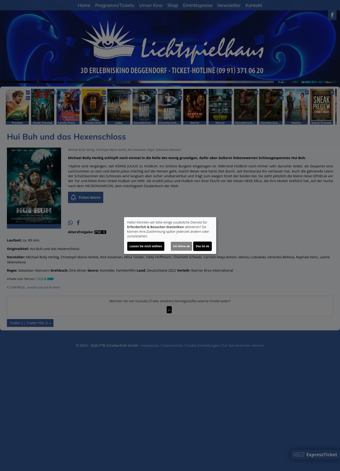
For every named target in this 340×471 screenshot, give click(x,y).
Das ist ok (202, 246)
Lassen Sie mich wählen (146, 246)
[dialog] (170, 235)
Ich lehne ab (181, 246)
